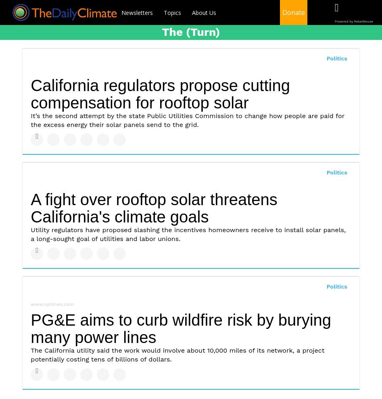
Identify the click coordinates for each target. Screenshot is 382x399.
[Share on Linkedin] (70, 139)
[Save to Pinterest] (103, 139)
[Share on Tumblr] (86, 139)
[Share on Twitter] (53, 139)
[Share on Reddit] (119, 139)
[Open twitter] (353, 13)
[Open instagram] (370, 13)
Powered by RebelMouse (354, 21)
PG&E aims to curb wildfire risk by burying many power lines (181, 328)
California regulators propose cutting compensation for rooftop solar (160, 94)
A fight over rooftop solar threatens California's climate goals (154, 208)
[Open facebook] (337, 13)
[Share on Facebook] (37, 139)
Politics (337, 58)
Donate (293, 12)
